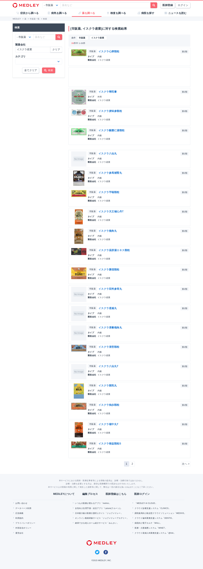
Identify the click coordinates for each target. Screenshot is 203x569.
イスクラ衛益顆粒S (109, 443)
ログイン (183, 5)
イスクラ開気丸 (107, 385)
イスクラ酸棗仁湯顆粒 (111, 130)
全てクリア (30, 70)
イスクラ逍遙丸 (107, 308)
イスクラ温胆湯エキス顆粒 (114, 250)
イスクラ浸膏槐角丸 (110, 327)
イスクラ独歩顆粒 (108, 405)
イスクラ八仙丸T (108, 366)
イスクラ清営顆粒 (108, 347)
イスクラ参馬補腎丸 (110, 172)
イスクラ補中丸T (108, 424)
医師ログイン (142, 494)
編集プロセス (90, 494)
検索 (48, 70)
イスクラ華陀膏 (107, 91)
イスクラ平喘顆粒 (108, 192)
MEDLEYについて (64, 494)
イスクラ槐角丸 (107, 231)
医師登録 (167, 5)
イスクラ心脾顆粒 (108, 51)
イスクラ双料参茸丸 (110, 289)
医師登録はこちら (116, 494)
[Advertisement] (130, 77)
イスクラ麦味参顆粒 (110, 111)
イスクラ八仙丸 (107, 153)
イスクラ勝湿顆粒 (108, 269)
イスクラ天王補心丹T (111, 211)
